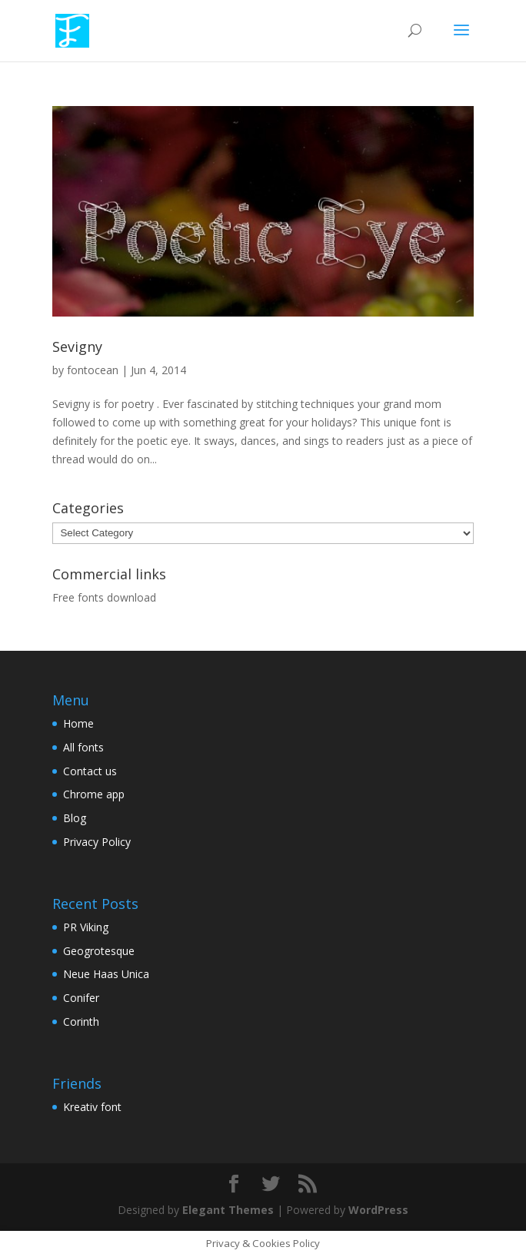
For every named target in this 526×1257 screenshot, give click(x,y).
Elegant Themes (228, 1209)
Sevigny (77, 346)
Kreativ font (92, 1106)
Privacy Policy (97, 841)
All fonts (83, 747)
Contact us (90, 771)
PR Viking (85, 927)
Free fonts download (104, 597)
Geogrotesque (99, 951)
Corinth (81, 1021)
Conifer (81, 997)
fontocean (92, 370)
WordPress (378, 1209)
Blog (74, 818)
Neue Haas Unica (106, 974)
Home (78, 723)
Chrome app (94, 794)
